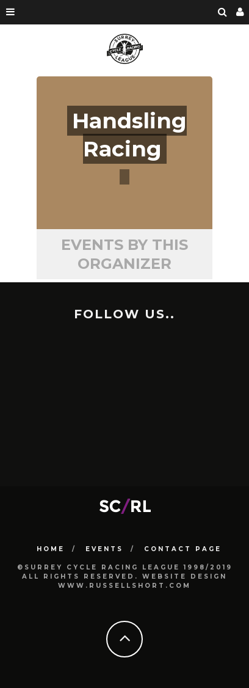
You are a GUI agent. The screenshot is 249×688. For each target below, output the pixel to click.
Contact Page (183, 549)
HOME (51, 549)
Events (104, 549)
